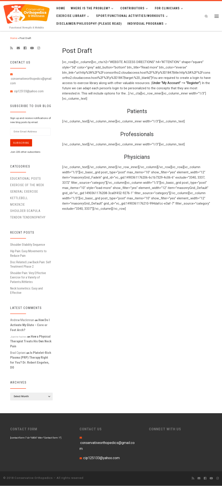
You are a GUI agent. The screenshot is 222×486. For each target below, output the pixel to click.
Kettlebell (19, 198)
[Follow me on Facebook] (25, 48)
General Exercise (24, 192)
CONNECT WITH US (165, 429)
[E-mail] (18, 48)
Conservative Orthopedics (34, 478)
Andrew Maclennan (22, 320)
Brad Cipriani (18, 353)
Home (13, 38)
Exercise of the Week (27, 185)
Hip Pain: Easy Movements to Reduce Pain (28, 253)
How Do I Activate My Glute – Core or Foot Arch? (30, 325)
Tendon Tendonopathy (28, 217)
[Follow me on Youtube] (32, 48)
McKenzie (17, 204)
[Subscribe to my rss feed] (11, 48)
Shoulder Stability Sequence (27, 245)
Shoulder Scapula (25, 211)
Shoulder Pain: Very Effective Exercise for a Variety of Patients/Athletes (28, 277)
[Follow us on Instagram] (38, 48)
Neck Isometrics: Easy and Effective (26, 291)
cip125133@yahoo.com (29, 91)
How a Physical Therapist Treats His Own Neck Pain (30, 341)
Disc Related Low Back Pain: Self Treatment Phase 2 (30, 264)
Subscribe (21, 142)
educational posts (25, 179)
